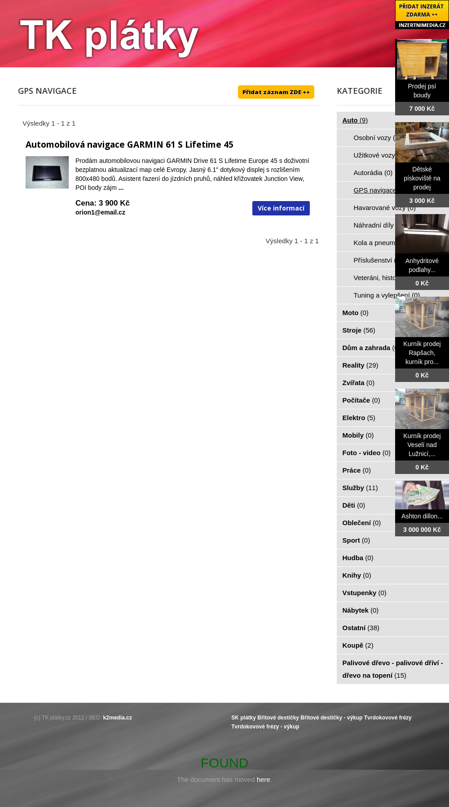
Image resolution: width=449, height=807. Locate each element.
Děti (354, 505)
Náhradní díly (379, 225)
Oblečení (362, 522)
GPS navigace (380, 190)
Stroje (359, 330)
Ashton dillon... (422, 516)
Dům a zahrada (372, 347)
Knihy (357, 575)
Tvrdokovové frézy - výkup (265, 727)
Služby (360, 487)
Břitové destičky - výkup (331, 718)
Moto (356, 312)
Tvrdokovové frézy (388, 718)
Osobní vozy (377, 137)
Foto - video (367, 452)
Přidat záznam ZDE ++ (276, 92)
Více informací (281, 208)
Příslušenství (378, 260)
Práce (357, 470)
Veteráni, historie (384, 277)
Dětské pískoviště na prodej (422, 178)
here (263, 779)
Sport (356, 540)
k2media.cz (117, 718)
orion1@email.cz (100, 212)
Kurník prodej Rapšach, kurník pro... (421, 352)
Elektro (359, 417)
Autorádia (373, 172)
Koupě (358, 645)
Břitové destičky (278, 718)
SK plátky (243, 718)
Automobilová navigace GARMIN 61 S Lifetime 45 (129, 144)
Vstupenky (365, 592)
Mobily (358, 435)
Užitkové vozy (379, 155)
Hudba (358, 557)
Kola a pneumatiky (386, 242)
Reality (361, 365)
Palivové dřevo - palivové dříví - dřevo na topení (393, 669)
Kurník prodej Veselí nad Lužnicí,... (421, 444)
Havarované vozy (385, 207)
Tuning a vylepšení (387, 295)
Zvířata (359, 382)
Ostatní (361, 628)
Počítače (361, 400)
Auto (355, 120)
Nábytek (361, 610)
